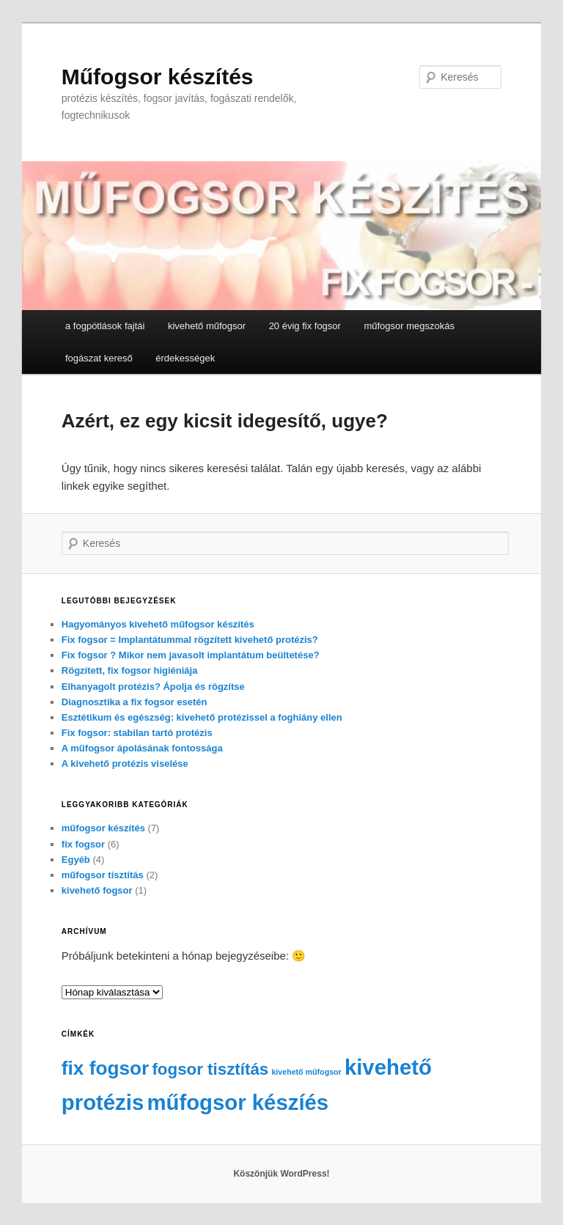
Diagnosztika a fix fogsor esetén (134, 701)
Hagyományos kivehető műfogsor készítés (158, 624)
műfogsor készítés (103, 828)
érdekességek (185, 358)
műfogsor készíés (237, 1102)
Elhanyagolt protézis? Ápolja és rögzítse (153, 686)
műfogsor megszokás (409, 325)
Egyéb (76, 859)
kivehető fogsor (97, 890)
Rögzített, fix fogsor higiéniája (130, 670)
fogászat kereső (99, 358)
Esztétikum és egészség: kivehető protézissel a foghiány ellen (202, 717)
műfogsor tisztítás (103, 874)
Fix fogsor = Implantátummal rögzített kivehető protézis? (190, 639)
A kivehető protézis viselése (125, 763)
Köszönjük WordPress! (281, 1174)
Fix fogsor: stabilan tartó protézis (137, 732)
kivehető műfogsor (207, 325)
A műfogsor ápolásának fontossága (142, 748)
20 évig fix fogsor (305, 325)
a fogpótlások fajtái (104, 325)
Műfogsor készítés (158, 77)
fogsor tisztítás (210, 1069)
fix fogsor (83, 844)
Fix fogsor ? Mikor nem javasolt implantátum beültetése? (191, 655)
